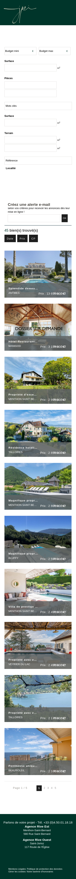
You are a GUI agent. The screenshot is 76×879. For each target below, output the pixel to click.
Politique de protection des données (44, 869)
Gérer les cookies (17, 871)
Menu (67, 12)
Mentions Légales (17, 869)
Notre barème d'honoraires (40, 871)
